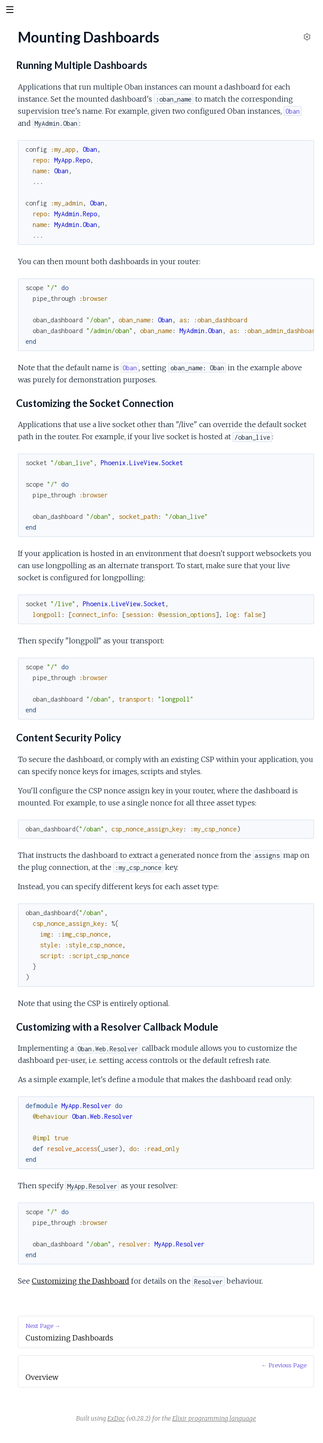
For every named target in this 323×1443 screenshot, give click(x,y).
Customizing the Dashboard (80, 1280)
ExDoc (116, 1418)
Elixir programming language (214, 1418)
